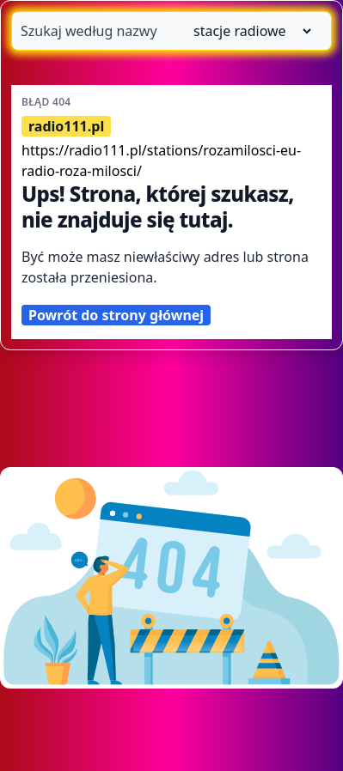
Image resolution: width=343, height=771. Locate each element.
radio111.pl (66, 126)
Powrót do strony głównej (116, 315)
